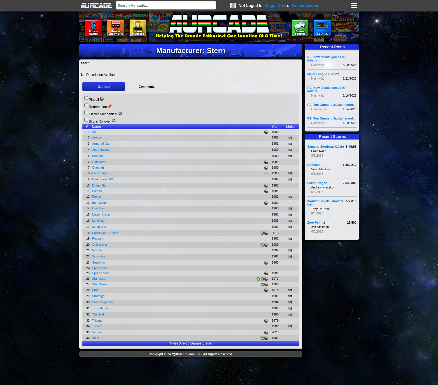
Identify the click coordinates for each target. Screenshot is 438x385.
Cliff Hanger (100, 173)
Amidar (97, 137)
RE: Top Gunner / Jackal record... (331, 104)
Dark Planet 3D (103, 179)
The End (98, 314)
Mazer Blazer (101, 214)
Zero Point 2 (316, 222)
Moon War (99, 226)
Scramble (99, 256)
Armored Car (101, 143)
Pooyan (97, 238)
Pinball (94, 100)
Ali (94, 131)
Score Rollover (100, 121)
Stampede (99, 278)
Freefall (97, 191)
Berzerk (98, 155)
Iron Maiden (100, 202)
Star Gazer (100, 284)
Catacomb (99, 162)
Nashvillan (318, 64)
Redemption (98, 107)
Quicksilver (100, 244)
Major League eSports (323, 74)
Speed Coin (100, 268)
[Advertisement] (190, 371)
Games (103, 87)
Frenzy (97, 196)
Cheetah (98, 167)
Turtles (97, 326)
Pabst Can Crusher (105, 233)
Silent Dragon (317, 183)
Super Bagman (102, 302)
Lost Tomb (99, 208)
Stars (96, 289)
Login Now (276, 5)
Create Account (306, 5)
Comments (147, 86)
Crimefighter (319, 109)
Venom (97, 332)
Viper (96, 337)
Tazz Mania (100, 308)
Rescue (97, 250)
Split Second (101, 273)
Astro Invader (101, 149)
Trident (97, 320)
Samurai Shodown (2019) (325, 146)
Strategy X (99, 296)
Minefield (98, 220)
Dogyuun (314, 164)
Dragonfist (99, 185)
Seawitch (99, 262)
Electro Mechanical (103, 114)
